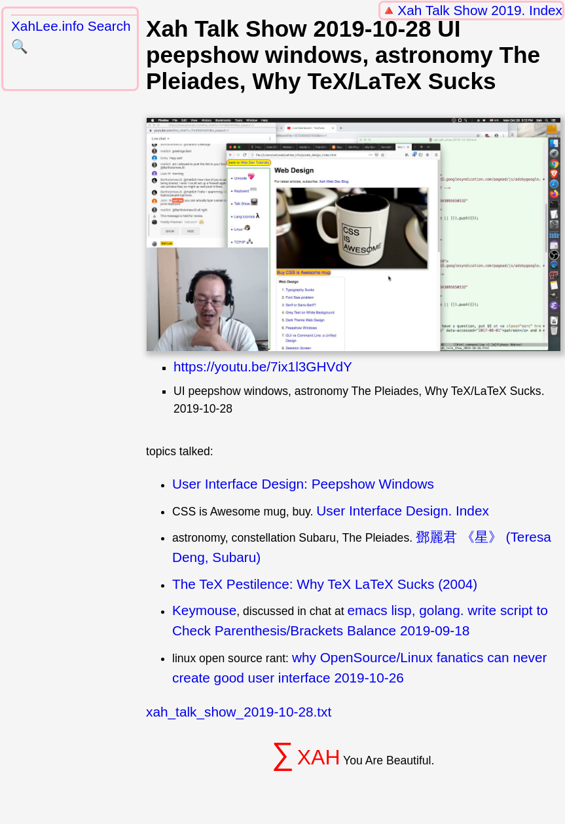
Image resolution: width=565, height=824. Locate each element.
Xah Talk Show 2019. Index (479, 10)
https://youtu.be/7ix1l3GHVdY (262, 366)
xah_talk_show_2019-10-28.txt (238, 711)
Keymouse (204, 610)
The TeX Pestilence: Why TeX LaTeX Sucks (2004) (324, 583)
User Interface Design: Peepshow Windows (303, 483)
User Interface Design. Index (402, 510)
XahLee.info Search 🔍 (71, 36)
